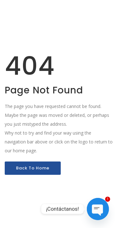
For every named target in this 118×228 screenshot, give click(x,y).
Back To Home (32, 168)
